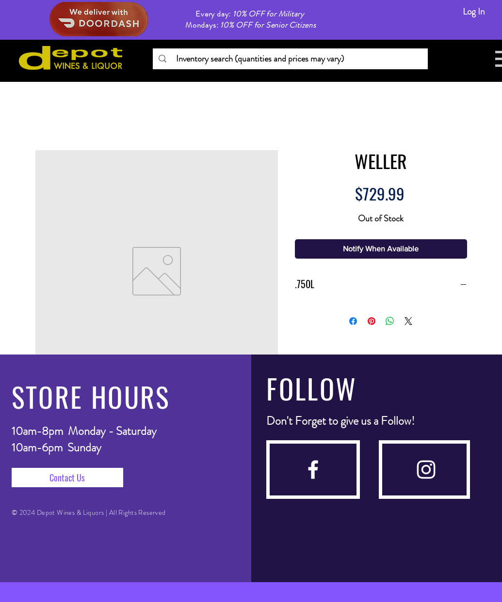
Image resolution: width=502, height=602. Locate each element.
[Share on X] (408, 321)
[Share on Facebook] (353, 321)
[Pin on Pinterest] (371, 321)
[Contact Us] (67, 477)
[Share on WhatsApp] (390, 321)
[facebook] (313, 469)
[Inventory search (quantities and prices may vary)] (289, 58)
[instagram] (426, 469)
